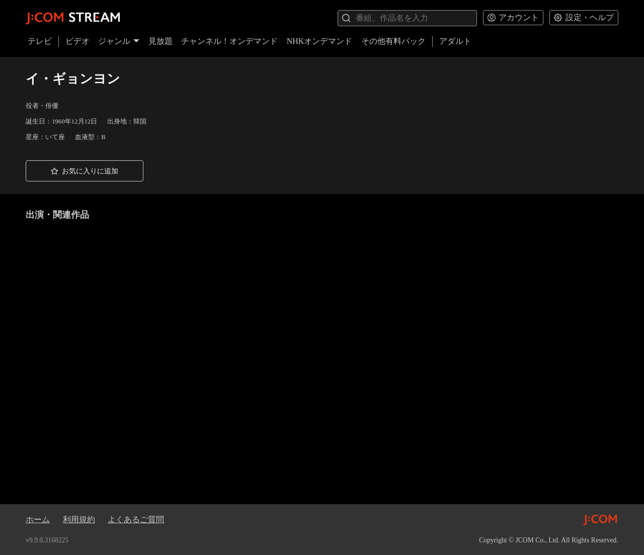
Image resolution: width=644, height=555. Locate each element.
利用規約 (79, 519)
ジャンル (118, 41)
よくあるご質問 (136, 519)
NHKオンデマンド (320, 41)
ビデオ (77, 41)
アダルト (455, 41)
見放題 (160, 41)
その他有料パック (393, 41)
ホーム (38, 519)
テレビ (40, 41)
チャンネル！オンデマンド (229, 41)
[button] (84, 170)
